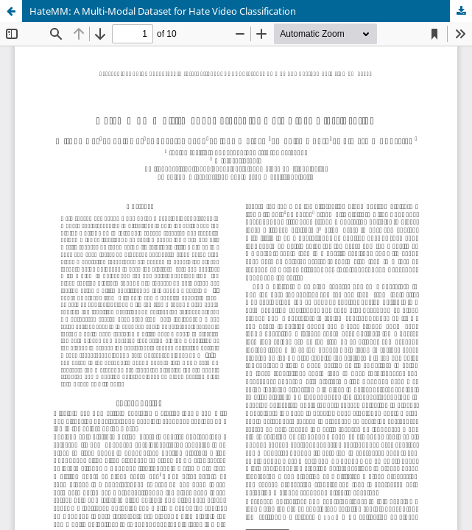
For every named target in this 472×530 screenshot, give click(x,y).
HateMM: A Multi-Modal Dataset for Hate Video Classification (162, 11)
